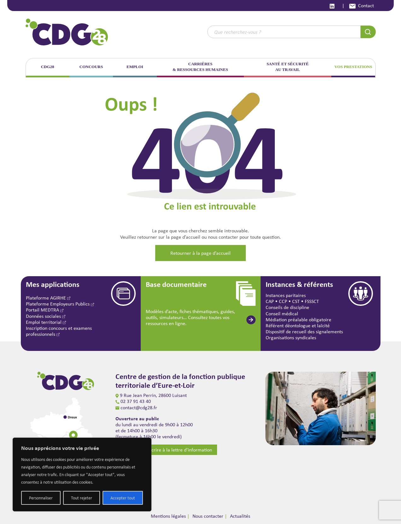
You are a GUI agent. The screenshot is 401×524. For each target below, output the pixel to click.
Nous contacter (207, 516)
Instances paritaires (286, 295)
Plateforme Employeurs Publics (60, 303)
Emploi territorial (46, 322)
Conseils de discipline (287, 307)
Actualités (240, 516)
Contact (361, 5)
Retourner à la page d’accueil (200, 253)
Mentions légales (168, 516)
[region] (82, 474)
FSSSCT (312, 301)
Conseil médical (282, 313)
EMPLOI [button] (135, 66)
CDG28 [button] (47, 66)
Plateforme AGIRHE (48, 297)
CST (296, 301)
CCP (283, 301)
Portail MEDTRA (44, 309)
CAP (270, 301)
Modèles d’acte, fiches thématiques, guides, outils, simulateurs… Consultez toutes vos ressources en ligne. (190, 317)
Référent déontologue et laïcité (298, 325)
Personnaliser (41, 498)
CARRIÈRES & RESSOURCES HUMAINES (200, 66)
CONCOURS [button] (91, 66)
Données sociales (45, 316)
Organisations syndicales (291, 337)
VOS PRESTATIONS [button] (353, 66)
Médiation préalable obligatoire (298, 319)
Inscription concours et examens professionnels (59, 331)
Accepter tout (122, 498)
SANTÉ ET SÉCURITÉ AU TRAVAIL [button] (288, 66)
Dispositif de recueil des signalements (304, 331)
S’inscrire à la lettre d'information (171, 449)
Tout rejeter (81, 498)
